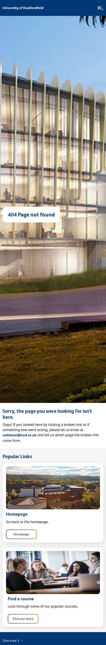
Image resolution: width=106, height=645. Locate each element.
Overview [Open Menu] (12, 640)
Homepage (21, 534)
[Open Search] (100, 8)
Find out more (23, 618)
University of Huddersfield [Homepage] (23, 7)
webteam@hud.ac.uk (19, 435)
